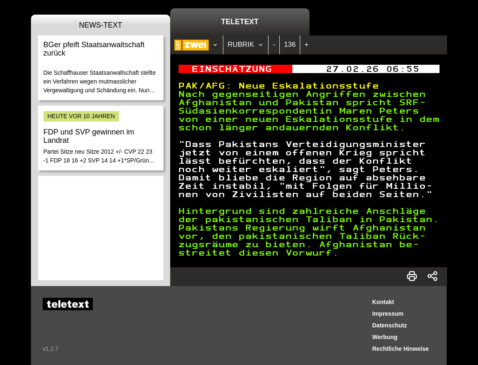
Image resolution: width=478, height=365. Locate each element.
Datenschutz (389, 325)
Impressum (388, 313)
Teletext (239, 22)
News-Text (100, 25)
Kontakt (383, 302)
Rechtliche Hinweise (400, 348)
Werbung (384, 337)
